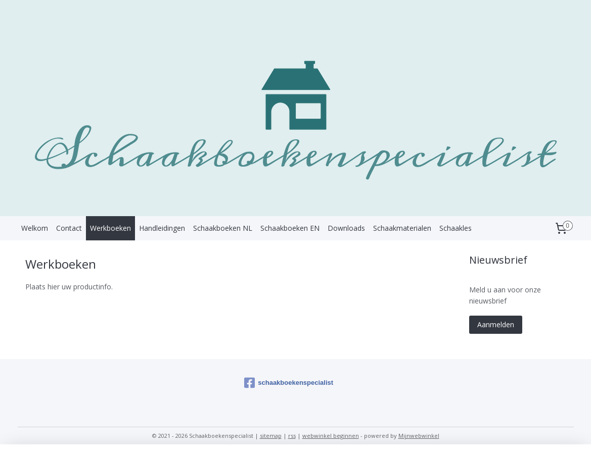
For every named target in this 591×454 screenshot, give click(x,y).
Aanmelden (495, 324)
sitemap (271, 435)
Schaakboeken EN (290, 228)
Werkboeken (110, 228)
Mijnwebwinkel (418, 435)
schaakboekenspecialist (288, 383)
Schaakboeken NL (222, 228)
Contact (69, 228)
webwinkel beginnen (330, 435)
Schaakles (455, 228)
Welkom (34, 228)
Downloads (346, 228)
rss (292, 435)
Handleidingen (162, 228)
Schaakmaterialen (402, 228)
